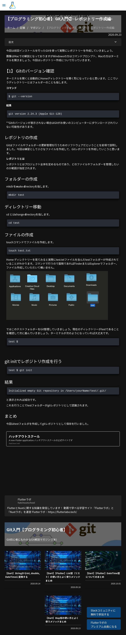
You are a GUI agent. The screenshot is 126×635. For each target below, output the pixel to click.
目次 (63, 42)
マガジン (35, 28)
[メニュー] (4, 5)
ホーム (11, 28)
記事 (22, 28)
